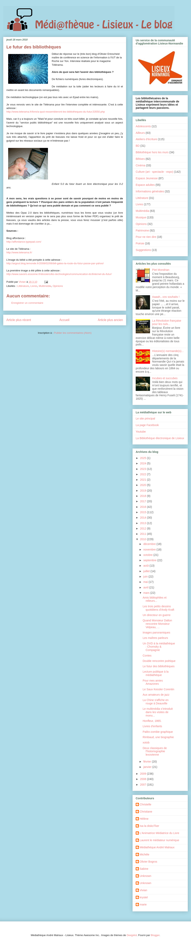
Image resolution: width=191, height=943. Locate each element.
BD (137, 145)
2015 (143, 512)
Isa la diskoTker (149, 825)
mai (145, 581)
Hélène (144, 818)
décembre (149, 544)
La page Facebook (147, 425)
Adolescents (143, 126)
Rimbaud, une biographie (158, 737)
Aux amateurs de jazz (156, 694)
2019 (143, 490)
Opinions (58, 285)
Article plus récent (18, 320)
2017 (143, 501)
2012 (143, 528)
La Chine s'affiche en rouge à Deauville (156, 701)
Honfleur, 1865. (152, 720)
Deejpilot (132, 935)
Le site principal (145, 418)
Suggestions (143, 250)
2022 (143, 474)
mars (146, 592)
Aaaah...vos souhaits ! (166, 296)
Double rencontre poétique (159, 660)
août (146, 565)
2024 (143, 463)
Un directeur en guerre (157, 615)
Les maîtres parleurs (155, 637)
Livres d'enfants (152, 726)
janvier (147, 766)
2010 (143, 539)
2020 (143, 485)
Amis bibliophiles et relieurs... (155, 599)
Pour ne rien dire (146, 236)
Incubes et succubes (165, 378)
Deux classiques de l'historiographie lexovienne (155, 751)
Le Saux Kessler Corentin (158, 689)
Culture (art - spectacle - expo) (154, 171)
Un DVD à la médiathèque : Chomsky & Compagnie (159, 647)
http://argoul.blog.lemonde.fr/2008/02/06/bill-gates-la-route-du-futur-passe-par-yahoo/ (55, 263)
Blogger (155, 935)
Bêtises (140, 158)
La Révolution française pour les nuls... (166, 322)
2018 (143, 496)
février (147, 761)
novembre (149, 549)
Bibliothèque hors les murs (152, 152)
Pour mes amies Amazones (153, 682)
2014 (143, 517)
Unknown (145, 875)
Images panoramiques (156, 632)
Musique (141, 217)
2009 (143, 773)
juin (145, 576)
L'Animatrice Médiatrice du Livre (159, 833)
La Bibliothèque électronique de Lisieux (160, 438)
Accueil (64, 320)
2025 (143, 458)
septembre (150, 560)
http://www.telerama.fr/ (19, 252)
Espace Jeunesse (147, 178)
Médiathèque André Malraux (157, 847)
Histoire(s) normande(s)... (168, 351)
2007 (143, 784)
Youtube (141, 431)
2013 (143, 523)
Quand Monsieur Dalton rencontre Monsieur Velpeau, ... (157, 624)
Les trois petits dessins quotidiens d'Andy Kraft (158, 608)
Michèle (144, 854)
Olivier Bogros (148, 861)
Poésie (140, 243)
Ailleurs (140, 132)
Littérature (23, 285)
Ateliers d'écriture (146, 139)
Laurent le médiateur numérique (159, 840)
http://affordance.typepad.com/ (23, 241)
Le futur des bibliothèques (158, 666)
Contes (147, 655)
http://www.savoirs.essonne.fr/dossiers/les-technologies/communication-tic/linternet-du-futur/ (59, 274)
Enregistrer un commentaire (27, 302)
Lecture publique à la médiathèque (156, 673)
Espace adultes (145, 184)
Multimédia (45, 285)
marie (143, 904)
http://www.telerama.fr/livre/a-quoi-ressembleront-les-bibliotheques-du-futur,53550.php (55, 111)
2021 (143, 479)
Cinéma (140, 165)
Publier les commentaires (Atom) (73, 332)
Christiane (146, 811)
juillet (146, 571)
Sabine (144, 868)
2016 (143, 506)
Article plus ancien (110, 320)
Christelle (145, 804)
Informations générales (150, 191)
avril (146, 587)
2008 (143, 779)
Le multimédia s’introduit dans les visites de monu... (158, 712)
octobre (148, 554)
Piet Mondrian (160, 269)
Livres (33, 285)
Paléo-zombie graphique (158, 731)
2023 (143, 469)
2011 (143, 533)
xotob (146, 742)
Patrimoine (142, 230)
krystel (144, 897)
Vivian (143, 890)
